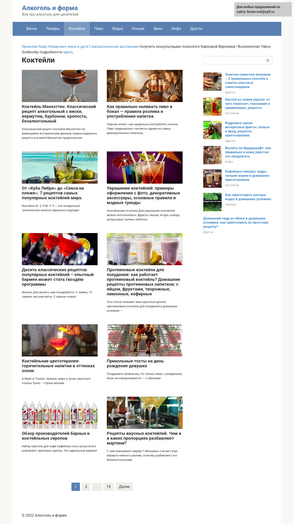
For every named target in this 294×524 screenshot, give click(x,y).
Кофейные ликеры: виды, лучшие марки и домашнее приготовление (247, 175)
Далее (124, 486)
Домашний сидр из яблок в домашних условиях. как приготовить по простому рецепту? (235, 222)
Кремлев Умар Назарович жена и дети (55, 46)
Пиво (98, 28)
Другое (196, 28)
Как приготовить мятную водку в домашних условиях (248, 197)
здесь (68, 52)
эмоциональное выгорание (115, 46)
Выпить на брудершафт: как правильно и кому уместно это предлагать (248, 152)
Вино (158, 28)
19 (109, 486)
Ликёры (52, 28)
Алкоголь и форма (50, 8)
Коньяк (138, 28)
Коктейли (232, 113)
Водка (118, 28)
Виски (31, 28)
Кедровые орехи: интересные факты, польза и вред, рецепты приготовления (247, 129)
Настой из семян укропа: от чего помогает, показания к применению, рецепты (247, 103)
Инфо (176, 28)
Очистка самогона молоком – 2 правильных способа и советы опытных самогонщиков (248, 80)
